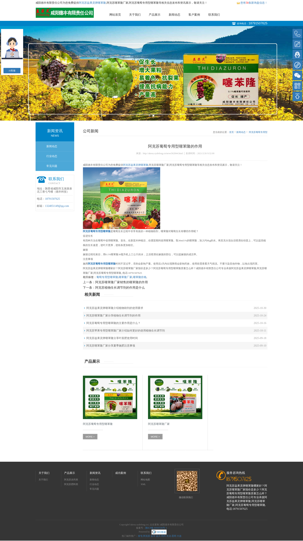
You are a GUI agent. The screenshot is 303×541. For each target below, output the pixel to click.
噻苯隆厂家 (125, 277)
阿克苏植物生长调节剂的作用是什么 (120, 287)
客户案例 (194, 14)
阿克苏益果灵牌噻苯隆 (92, 2)
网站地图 (145, 479)
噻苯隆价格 (139, 277)
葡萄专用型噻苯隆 (107, 277)
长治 (168, 536)
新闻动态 (174, 14)
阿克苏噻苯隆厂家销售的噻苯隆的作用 (121, 282)
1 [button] (150, 116)
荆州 (163, 536)
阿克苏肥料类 (71, 484)
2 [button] (153, 116)
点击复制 (154, 524)
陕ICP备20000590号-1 (156, 528)
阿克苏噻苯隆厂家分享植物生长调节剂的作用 (113, 315)
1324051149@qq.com (57, 206)
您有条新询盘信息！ (252, 2)
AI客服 (12, 70)
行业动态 (51, 156)
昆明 (174, 536)
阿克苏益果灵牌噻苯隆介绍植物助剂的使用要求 (114, 308)
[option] (151, 73)
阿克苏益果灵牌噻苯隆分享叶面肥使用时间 (112, 338)
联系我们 (214, 14)
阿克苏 (146, 536)
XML (143, 484)
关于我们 (135, 14)
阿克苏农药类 (71, 479)
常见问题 (51, 166)
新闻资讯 (95, 473)
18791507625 (258, 23)
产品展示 (154, 14)
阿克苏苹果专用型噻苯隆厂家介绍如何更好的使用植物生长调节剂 (125, 330)
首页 (231, 132)
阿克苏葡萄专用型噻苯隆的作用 (258, 132)
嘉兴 (158, 536)
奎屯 (140, 536)
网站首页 (115, 14)
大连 (179, 536)
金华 (153, 536)
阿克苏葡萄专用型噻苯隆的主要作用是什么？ (113, 323)
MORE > (90, 436)
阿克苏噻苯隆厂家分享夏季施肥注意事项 (110, 345)
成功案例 (120, 473)
